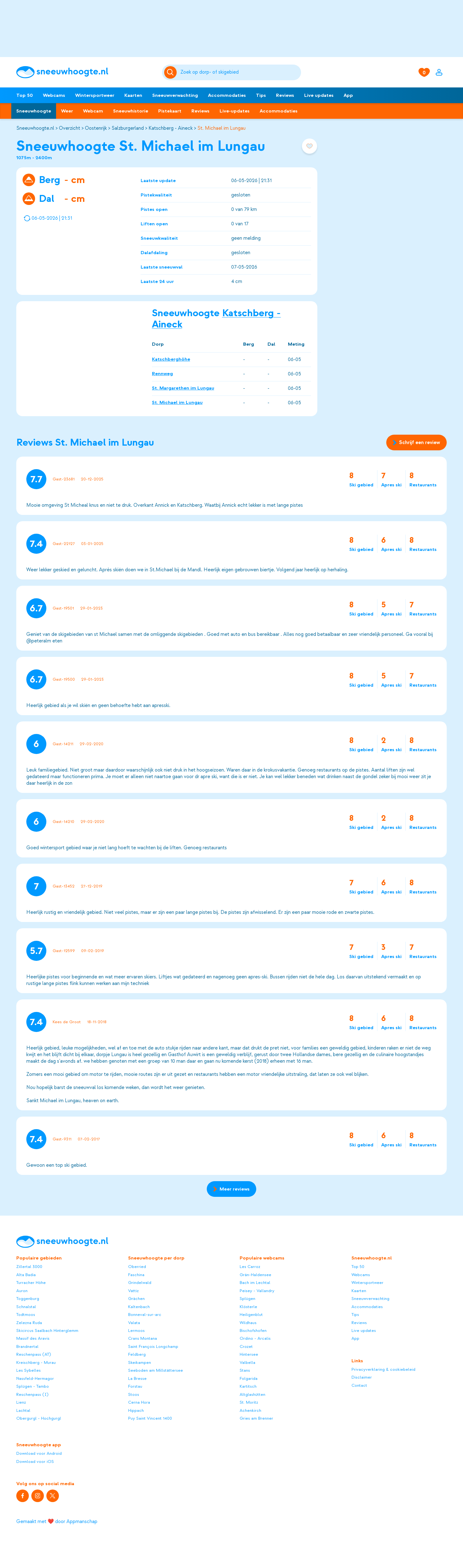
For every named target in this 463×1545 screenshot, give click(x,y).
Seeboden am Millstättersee (155, 1370)
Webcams (54, 95)
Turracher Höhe (31, 1282)
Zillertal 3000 (29, 1266)
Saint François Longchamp (153, 1346)
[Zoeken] (239, 72)
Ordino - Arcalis (255, 1338)
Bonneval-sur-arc (144, 1314)
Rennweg (162, 373)
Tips (261, 95)
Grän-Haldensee (255, 1274)
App (348, 95)
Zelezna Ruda (29, 1322)
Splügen (247, 1298)
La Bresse (137, 1378)
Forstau (135, 1386)
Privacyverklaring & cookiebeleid (383, 1369)
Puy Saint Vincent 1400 (150, 1418)
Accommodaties (227, 95)
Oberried (137, 1266)
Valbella (247, 1362)
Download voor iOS (35, 1461)
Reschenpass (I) (32, 1394)
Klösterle (248, 1306)
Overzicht (69, 128)
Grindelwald (139, 1282)
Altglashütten (252, 1394)
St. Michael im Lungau (221, 128)
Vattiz (133, 1290)
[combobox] (239, 72)
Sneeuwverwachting (175, 95)
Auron (22, 1290)
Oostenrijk (96, 128)
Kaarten (133, 95)
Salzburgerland (128, 128)
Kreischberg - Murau (36, 1362)
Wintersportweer (94, 95)
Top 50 (24, 95)
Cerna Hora (139, 1402)
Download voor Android (39, 1453)
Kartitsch (248, 1386)
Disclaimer (361, 1377)
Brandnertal (27, 1346)
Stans (245, 1370)
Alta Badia (26, 1274)
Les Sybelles (28, 1370)
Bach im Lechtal (255, 1282)
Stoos (133, 1394)
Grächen (136, 1298)
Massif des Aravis (32, 1338)
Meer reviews (231, 1189)
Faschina (136, 1274)
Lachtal (23, 1410)
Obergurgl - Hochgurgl (38, 1418)
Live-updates (235, 111)
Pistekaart (169, 111)
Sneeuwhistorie (130, 111)
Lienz (21, 1402)
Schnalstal (26, 1306)
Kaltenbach (139, 1306)
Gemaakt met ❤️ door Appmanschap (56, 1521)
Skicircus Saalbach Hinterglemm (47, 1330)
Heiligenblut (251, 1314)
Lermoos (136, 1330)
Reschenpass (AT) (33, 1354)
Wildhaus (248, 1322)
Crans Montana (142, 1338)
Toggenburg (27, 1298)
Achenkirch (250, 1410)
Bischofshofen (253, 1330)
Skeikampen (139, 1362)
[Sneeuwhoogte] (86, 72)
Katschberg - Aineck (170, 128)
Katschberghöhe (171, 359)
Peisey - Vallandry (257, 1290)
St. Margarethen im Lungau (183, 388)
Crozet (246, 1346)
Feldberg (137, 1354)
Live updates (319, 95)
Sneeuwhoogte (33, 111)
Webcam (93, 111)
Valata (134, 1322)
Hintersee (249, 1354)
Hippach (136, 1410)
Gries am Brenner (256, 1418)
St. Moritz (249, 1402)
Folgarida (249, 1378)
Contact (359, 1385)
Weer (67, 111)
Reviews (285, 95)
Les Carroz (250, 1266)
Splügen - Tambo (32, 1386)
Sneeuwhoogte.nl (35, 128)
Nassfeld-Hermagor (35, 1378)
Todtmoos (25, 1314)
